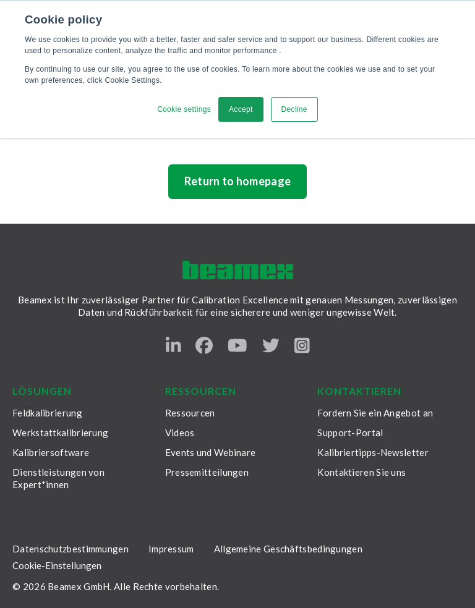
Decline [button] (294, 109)
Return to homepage (237, 181)
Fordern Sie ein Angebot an (375, 412)
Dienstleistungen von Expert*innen (58, 478)
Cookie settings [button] (184, 109)
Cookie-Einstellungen (56, 565)
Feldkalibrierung (47, 412)
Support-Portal (350, 432)
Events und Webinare (210, 452)
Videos (180, 432)
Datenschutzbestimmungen (70, 548)
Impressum (171, 548)
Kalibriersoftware (50, 452)
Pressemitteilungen (207, 472)
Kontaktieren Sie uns (361, 472)
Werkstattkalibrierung (60, 432)
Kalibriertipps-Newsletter (373, 452)
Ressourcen (190, 412)
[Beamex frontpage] (237, 270)
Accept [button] (241, 109)
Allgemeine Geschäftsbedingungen (288, 548)
